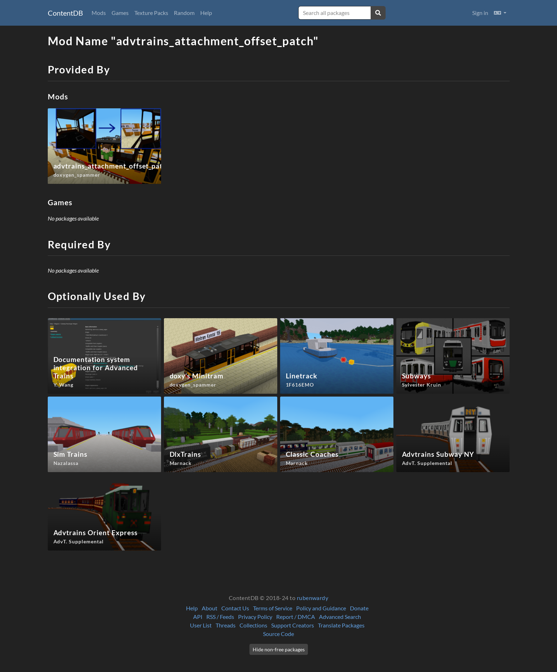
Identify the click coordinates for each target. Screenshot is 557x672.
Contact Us (235, 608)
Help (206, 12)
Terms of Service (272, 608)
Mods (99, 12)
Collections (253, 625)
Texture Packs (151, 12)
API (197, 616)
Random (184, 12)
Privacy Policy (255, 616)
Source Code (278, 633)
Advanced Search (340, 616)
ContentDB (65, 13)
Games (120, 12)
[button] (500, 13)
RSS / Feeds (220, 616)
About (209, 608)
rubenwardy (313, 597)
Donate (359, 608)
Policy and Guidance (321, 608)
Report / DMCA (295, 616)
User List (201, 625)
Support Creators (292, 625)
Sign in (480, 12)
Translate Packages (341, 625)
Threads (226, 625)
